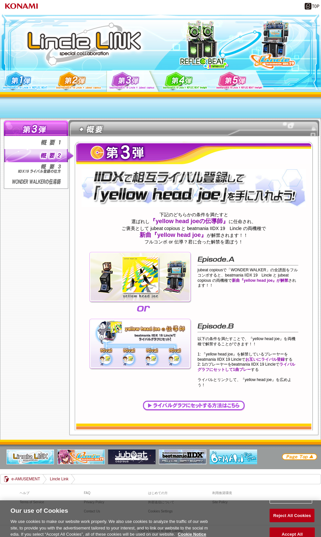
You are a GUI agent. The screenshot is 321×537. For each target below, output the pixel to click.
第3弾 (133, 81)
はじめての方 (158, 493)
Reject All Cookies (292, 516)
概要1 (38, 142)
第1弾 (26, 81)
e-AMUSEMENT (25, 479)
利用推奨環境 (222, 493)
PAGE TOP (299, 456)
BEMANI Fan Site (233, 457)
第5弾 (239, 81)
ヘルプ (24, 493)
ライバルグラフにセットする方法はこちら (194, 406)
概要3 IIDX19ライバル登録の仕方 (38, 168)
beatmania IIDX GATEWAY (182, 457)
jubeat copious (132, 457)
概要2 (38, 155)
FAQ (87, 493)
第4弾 (186, 81)
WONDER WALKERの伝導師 (38, 181)
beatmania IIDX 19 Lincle (81, 457)
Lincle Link (30, 457)
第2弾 (79, 81)
